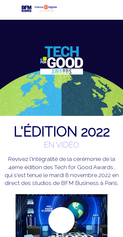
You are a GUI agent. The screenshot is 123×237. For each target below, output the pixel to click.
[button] (10, 10)
